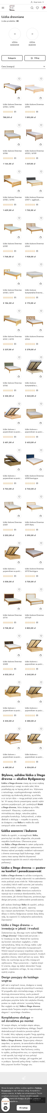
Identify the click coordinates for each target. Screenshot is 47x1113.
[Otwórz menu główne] (3, 7)
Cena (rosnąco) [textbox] (8, 66)
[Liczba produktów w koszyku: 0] (42, 7)
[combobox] (23, 66)
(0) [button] (15, 112)
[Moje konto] (37, 2)
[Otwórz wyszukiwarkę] (32, 7)
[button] (9, 112)
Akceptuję (23, 1108)
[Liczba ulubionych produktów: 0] (37, 7)
